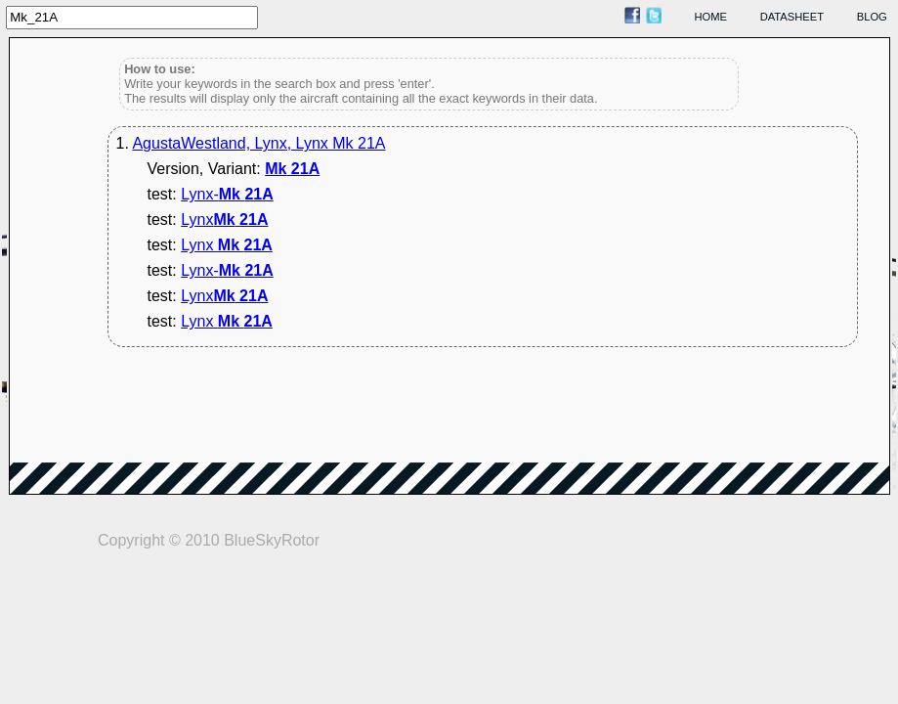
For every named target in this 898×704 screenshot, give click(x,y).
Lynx (224, 219)
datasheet (792, 16)
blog (872, 16)
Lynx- (227, 194)
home (711, 16)
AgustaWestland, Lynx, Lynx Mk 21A (258, 143)
